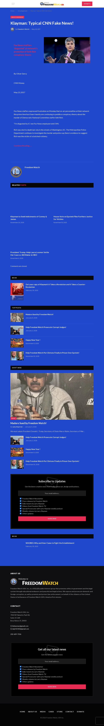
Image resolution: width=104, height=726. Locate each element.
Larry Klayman (18, 427)
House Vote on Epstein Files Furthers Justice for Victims (73, 217)
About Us (32, 712)
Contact (70, 712)
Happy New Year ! (33, 340)
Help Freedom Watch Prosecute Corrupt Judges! (46, 327)
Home (22, 712)
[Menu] (13, 4)
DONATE (87, 4)
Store (60, 712)
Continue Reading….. (23, 146)
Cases (51, 712)
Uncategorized (17, 17)
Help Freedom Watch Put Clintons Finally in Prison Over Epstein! (52, 353)
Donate (80, 712)
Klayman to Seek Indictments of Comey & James (28, 217)
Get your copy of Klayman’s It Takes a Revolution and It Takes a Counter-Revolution (56, 285)
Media (43, 712)
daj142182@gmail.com (20, 629)
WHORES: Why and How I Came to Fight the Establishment (50, 543)
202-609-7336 (15, 634)
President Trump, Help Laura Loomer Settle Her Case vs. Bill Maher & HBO (29, 253)
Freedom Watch (23, 29)
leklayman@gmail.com (20, 626)
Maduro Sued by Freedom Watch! (40, 314)
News (13, 418)
